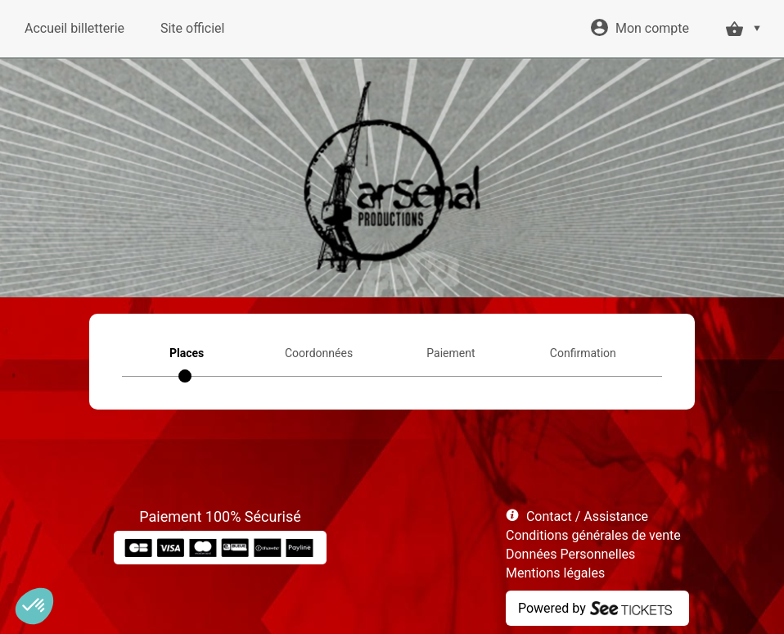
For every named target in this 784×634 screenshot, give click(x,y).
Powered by (552, 608)
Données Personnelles (570, 554)
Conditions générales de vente (593, 535)
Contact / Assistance (587, 516)
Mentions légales (555, 573)
